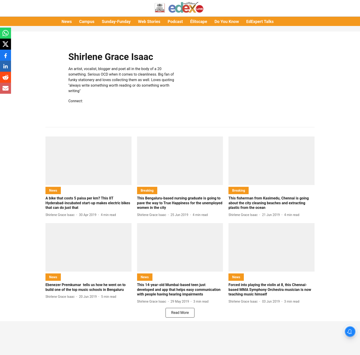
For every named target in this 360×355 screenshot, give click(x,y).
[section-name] (53, 190)
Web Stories (149, 21)
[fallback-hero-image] (88, 160)
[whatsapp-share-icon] (5, 35)
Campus (86, 21)
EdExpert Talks (260, 21)
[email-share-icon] (5, 90)
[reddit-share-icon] (5, 79)
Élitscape (198, 21)
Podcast (175, 21)
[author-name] (60, 215)
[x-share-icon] (5, 46)
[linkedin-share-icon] (5, 68)
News (67, 21)
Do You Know (226, 21)
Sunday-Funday (116, 21)
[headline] (88, 203)
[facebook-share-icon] (5, 57)
